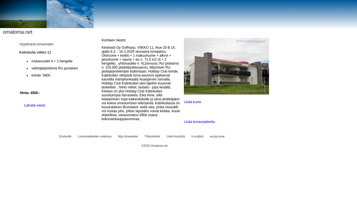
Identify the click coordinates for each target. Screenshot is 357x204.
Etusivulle (65, 136)
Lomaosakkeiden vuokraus (95, 136)
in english (197, 136)
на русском (217, 136)
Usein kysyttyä (176, 136)
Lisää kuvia (192, 102)
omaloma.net (17, 32)
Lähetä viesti (34, 105)
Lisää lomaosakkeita (199, 122)
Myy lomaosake (128, 136)
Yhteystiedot (152, 136)
